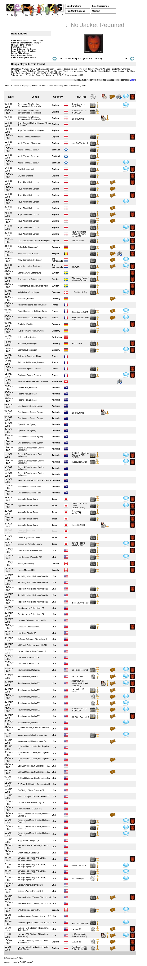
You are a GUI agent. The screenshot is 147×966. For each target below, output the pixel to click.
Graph (132, 80)
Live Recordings (100, 6)
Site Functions (74, 6)
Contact (96, 11)
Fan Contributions (76, 11)
